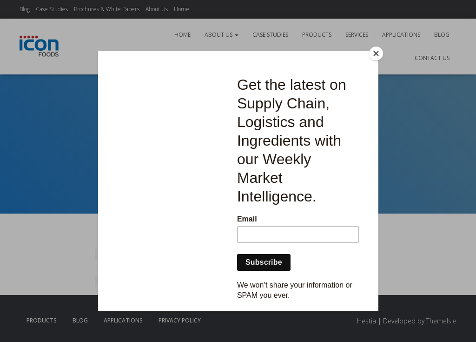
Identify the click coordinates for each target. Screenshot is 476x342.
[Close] (376, 53)
